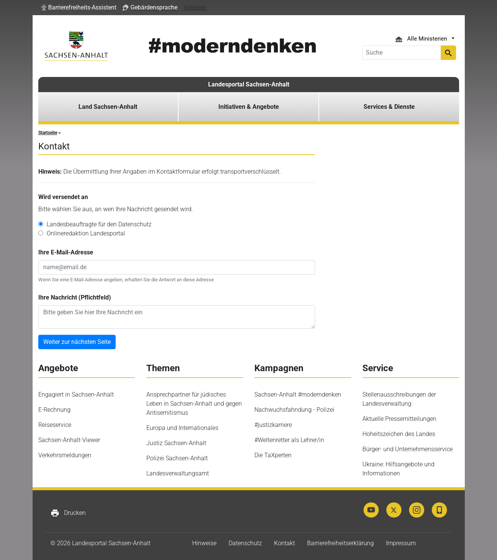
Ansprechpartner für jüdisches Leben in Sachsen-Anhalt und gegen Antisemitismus (194, 403)
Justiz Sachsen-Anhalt (176, 443)
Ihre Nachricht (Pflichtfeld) (74, 297)
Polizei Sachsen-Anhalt (177, 458)
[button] (78, 7)
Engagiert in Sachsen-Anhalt (76, 394)
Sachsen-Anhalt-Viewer (69, 440)
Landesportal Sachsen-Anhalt (248, 84)
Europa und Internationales (182, 427)
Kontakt (284, 543)
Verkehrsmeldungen (64, 455)
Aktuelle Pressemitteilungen (399, 418)
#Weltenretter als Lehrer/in (289, 440)
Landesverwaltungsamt (177, 473)
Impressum (401, 543)
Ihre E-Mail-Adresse (65, 252)
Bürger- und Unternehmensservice (407, 449)
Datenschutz (245, 543)
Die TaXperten (273, 455)
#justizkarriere (273, 424)
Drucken (68, 513)
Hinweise (204, 543)
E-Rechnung (54, 409)
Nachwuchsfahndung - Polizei (294, 409)
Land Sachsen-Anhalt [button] (107, 106)
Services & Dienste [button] (389, 106)
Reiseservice (54, 424)
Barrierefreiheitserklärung (340, 543)
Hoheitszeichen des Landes (398, 434)
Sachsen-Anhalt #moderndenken (297, 394)
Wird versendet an (63, 197)
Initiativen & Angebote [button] (248, 106)
